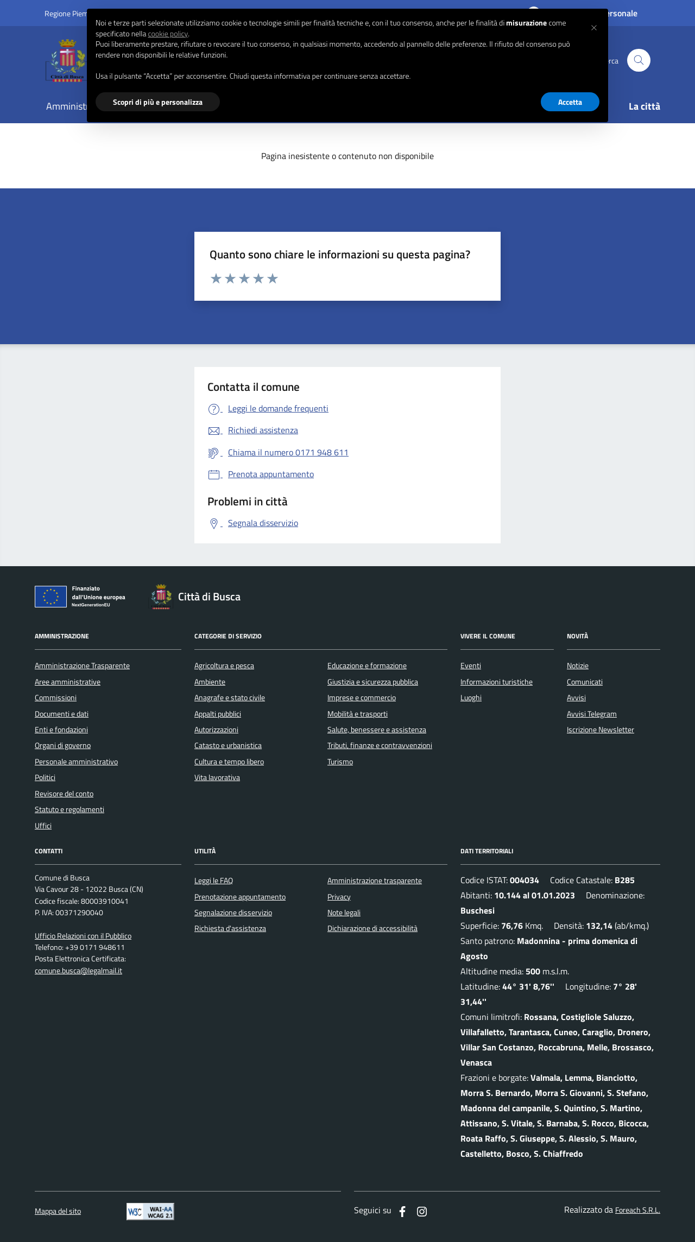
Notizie (578, 665)
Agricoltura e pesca (224, 665)
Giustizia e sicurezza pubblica (372, 682)
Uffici (43, 826)
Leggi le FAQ (213, 880)
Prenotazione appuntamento (240, 897)
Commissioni (56, 698)
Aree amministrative (67, 682)
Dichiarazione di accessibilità (372, 928)
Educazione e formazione (367, 665)
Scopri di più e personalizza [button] (158, 101)
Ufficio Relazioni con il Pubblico (83, 936)
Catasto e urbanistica (228, 745)
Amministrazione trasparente (374, 880)
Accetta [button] (570, 101)
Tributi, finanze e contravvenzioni (379, 745)
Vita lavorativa (217, 777)
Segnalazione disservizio (233, 912)
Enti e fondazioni (61, 730)
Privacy (339, 897)
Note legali (344, 912)
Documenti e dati (62, 714)
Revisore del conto (64, 794)
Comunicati (585, 682)
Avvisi (576, 698)
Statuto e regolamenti (69, 809)
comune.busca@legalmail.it (78, 971)
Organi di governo (63, 745)
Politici (45, 777)
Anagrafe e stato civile (229, 698)
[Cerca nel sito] (638, 60)
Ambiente (209, 682)
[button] (594, 26)
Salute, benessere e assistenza (376, 730)
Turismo (340, 762)
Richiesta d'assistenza (230, 928)
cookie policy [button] (168, 33)
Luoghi (471, 698)
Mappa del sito (58, 1211)
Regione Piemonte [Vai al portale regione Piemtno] (74, 13)
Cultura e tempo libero (229, 762)
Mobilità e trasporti (357, 714)
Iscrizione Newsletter (600, 730)
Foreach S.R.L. (637, 1210)
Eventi (470, 665)
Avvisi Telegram (592, 714)
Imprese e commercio (361, 698)
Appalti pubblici (217, 714)
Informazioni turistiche (496, 682)
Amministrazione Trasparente (82, 665)
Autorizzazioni (216, 730)
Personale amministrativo (76, 762)
